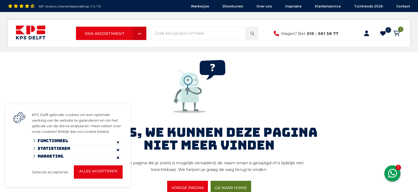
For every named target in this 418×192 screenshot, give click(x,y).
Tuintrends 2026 (368, 6)
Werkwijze (200, 6)
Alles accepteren (98, 171)
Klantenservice (328, 6)
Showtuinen (232, 6)
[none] (251, 33)
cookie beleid (96, 131)
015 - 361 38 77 (322, 33)
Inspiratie (293, 6)
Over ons (264, 6)
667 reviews (48, 6)
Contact (403, 6)
